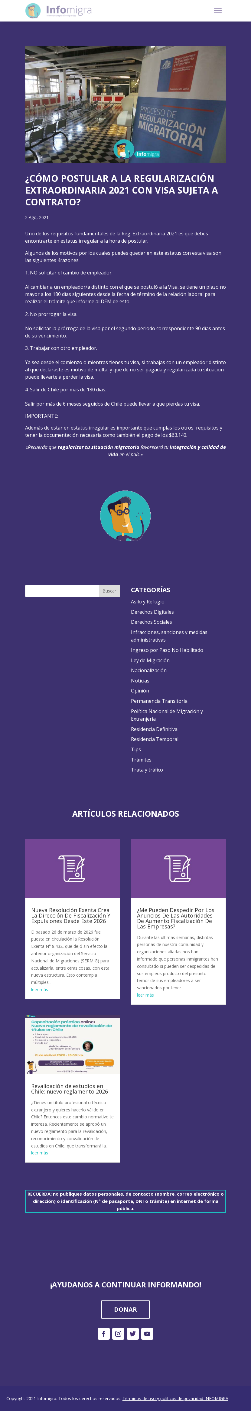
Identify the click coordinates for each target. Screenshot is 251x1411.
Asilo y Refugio (148, 601)
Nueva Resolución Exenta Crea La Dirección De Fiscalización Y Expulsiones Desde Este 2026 (70, 915)
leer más (39, 989)
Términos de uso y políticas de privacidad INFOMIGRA (175, 1398)
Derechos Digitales (152, 612)
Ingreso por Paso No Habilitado (167, 650)
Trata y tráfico (147, 769)
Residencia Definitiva (154, 729)
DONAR (125, 1309)
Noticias (140, 680)
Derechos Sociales (151, 622)
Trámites (141, 759)
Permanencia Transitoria (159, 701)
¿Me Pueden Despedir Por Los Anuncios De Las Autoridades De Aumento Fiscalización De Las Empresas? (175, 918)
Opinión (140, 690)
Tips (136, 749)
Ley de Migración (150, 660)
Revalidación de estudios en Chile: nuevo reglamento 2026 (69, 1088)
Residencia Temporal (154, 739)
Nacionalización (149, 670)
